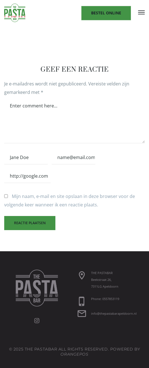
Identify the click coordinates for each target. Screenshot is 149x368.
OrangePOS (74, 354)
